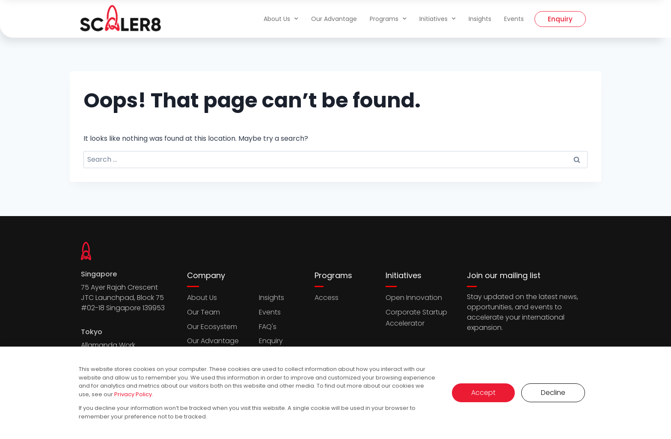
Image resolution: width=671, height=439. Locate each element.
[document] (335, 219)
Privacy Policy (133, 394)
